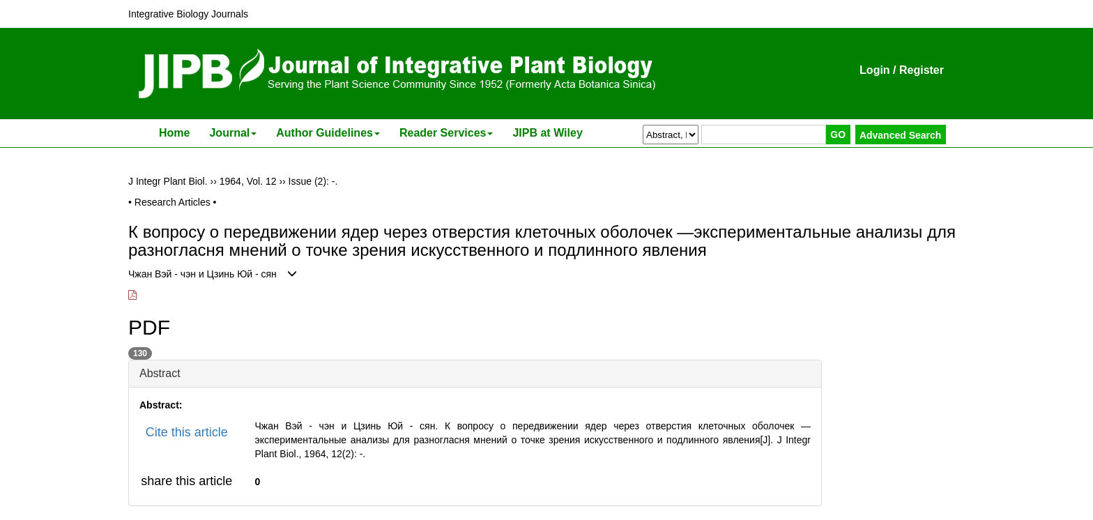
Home (174, 133)
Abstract (160, 373)
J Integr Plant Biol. (168, 181)
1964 (230, 181)
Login (874, 70)
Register (921, 70)
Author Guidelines (328, 133)
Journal (233, 133)
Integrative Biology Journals (188, 14)
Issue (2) (307, 181)
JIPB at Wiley (547, 133)
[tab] (475, 373)
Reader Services (446, 133)
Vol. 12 (262, 181)
